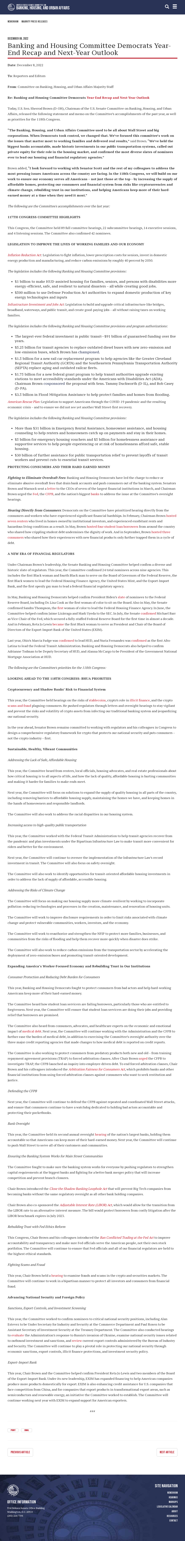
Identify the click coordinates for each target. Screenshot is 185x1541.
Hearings (173, 1497)
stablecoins (97, 700)
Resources (172, 1516)
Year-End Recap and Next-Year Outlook (118, 97)
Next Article (167, 1452)
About (175, 1511)
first (60, 608)
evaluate (17, 1335)
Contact (173, 1520)
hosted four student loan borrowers (112, 526)
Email (26, 1430)
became (58, 624)
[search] (167, 6)
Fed (35, 494)
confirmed (148, 613)
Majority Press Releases (34, 21)
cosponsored (54, 383)
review (77, 1340)
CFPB (49, 494)
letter (51, 488)
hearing (100, 1134)
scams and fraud (19, 705)
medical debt (31, 1031)
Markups (173, 1502)
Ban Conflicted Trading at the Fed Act (127, 1237)
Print (13, 1430)
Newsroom (13, 21)
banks (95, 494)
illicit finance (140, 700)
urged (143, 1058)
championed (88, 352)
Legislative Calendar (167, 1506)
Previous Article (20, 1452)
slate (121, 597)
